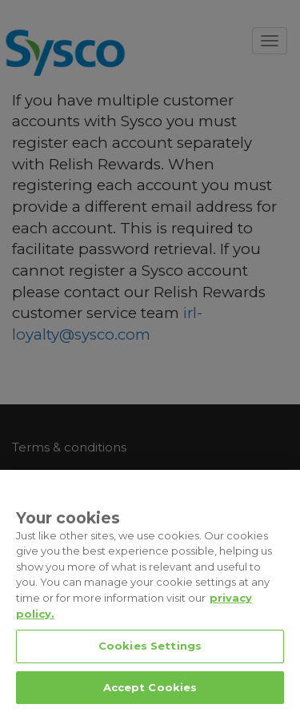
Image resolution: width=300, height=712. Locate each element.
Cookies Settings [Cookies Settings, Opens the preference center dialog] (150, 659)
